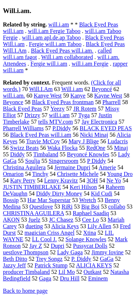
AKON (11, 220)
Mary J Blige (84, 141)
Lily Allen (99, 226)
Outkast (92, 272)
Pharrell (111, 102)
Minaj (121, 148)
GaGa (107, 259)
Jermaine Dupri (72, 167)
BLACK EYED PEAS (106, 128)
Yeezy (57, 109)
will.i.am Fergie (89, 64)
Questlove (41, 207)
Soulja (32, 161)
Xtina (89, 233)
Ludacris (117, 141)
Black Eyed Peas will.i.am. (62, 51)
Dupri (57, 246)
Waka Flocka (62, 148)
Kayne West (108, 96)
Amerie (107, 167)
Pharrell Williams (23, 128)
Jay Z (35, 246)
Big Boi (90, 207)
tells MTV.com (55, 122)
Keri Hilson (83, 187)
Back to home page (25, 291)
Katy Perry (23, 180)
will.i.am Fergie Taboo (54, 31)
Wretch (87, 200)
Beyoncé (102, 89)
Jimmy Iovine (107, 252)
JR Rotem (84, 109)
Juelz (34, 220)
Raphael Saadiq (91, 213)
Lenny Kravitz (61, 180)
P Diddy (96, 161)
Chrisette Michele (77, 174)
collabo (116, 207)
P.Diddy (61, 128)
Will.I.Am (41, 89)
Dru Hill (69, 278)
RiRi (67, 207)
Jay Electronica (99, 122)
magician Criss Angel (50, 233)
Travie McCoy (43, 141)
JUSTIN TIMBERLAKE (32, 187)
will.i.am (58, 24)
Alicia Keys (65, 226)
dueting (34, 226)
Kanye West (48, 96)
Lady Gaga (70, 252)
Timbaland (45, 154)
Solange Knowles (86, 239)
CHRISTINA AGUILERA (33, 213)
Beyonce (13, 102)
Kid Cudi (101, 193)
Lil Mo (66, 272)
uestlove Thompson (25, 252)
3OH (92, 180)
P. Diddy (81, 259)
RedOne (95, 148)
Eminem (98, 278)
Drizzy (33, 115)
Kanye (78, 96)
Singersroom (63, 161)
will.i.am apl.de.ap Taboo (51, 37)
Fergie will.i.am (48, 64)
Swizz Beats (24, 148)
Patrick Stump (50, 265)
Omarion (13, 174)
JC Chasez (61, 220)
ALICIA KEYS (94, 265)
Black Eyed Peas (22, 109)
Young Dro (120, 174)
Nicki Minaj (94, 135)
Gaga (45, 278)
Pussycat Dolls (90, 246)
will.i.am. (14, 96)
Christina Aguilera (24, 167)
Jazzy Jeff (14, 265)
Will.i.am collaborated (67, 57)
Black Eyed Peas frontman (63, 102)
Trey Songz (49, 259)
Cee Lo (90, 220)
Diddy (17, 154)
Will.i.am (72, 89)
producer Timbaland (26, 272)
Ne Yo (114, 180)
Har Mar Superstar (49, 200)
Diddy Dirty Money (59, 193)
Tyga (84, 115)
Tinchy (40, 174)
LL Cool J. (44, 239)
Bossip (11, 200)
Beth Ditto (15, 259)
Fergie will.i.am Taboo (55, 44)
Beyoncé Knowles (88, 154)
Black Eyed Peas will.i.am (40, 135)
